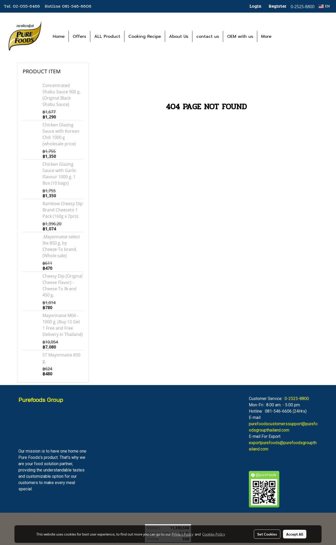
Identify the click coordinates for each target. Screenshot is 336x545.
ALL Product (107, 36)
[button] (283, 36)
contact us (207, 36)
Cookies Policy (213, 534)
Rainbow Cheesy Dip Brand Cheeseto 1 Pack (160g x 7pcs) (63, 210)
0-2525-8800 (297, 398)
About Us (178, 36)
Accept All (294, 534)
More (266, 36)
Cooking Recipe (144, 36)
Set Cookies (267, 534)
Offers (79, 36)
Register (277, 6)
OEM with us (240, 36)
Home (59, 36)
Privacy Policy (182, 534)
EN (324, 6)
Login (255, 6)
